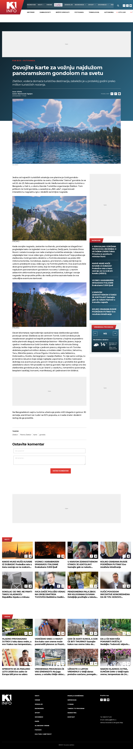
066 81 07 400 (107, 717)
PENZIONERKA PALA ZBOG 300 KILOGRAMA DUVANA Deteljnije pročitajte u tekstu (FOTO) (82, 594)
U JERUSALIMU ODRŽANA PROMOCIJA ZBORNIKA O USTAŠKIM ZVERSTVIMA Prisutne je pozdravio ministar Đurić (104, 251)
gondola (42, 435)
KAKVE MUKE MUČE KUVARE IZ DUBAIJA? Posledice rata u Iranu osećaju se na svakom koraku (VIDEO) (102, 268)
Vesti (41, 4)
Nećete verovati (62, 12)
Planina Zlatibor (25, 435)
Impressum (72, 700)
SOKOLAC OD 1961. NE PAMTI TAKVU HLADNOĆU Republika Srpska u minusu (17, 594)
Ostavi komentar (61, 471)
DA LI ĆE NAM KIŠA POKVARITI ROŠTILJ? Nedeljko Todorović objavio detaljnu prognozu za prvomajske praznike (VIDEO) (115, 642)
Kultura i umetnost (43, 734)
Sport (92, 4)
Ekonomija (80, 4)
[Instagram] (127, 5)
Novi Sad (105, 333)
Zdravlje (69, 4)
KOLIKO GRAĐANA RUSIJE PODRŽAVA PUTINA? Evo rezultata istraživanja (104, 311)
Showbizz (103, 4)
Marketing (72, 713)
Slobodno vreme (42, 725)
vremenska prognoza (103, 327)
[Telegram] (119, 93)
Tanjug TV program (76, 708)
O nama (71, 704)
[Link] (115, 93)
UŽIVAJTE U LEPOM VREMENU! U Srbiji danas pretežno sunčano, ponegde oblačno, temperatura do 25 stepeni (82, 672)
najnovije (31, 4)
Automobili (109, 12)
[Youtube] (130, 5)
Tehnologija (94, 12)
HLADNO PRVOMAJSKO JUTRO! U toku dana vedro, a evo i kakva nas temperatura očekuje (16, 642)
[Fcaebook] (112, 93)
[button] (95, 334)
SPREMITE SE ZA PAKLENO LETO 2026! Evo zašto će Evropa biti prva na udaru (16, 671)
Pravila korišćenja (76, 695)
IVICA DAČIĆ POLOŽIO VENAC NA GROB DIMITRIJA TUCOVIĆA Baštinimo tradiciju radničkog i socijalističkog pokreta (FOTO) (50, 594)
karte (35, 435)
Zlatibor (15, 435)
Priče (37, 721)
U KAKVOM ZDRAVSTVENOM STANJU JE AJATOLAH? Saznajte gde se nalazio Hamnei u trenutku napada (104, 297)
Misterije (30, 12)
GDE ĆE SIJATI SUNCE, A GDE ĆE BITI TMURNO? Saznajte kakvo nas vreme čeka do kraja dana (83, 642)
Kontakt (71, 717)
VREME (49, 4)
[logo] (17, 717)
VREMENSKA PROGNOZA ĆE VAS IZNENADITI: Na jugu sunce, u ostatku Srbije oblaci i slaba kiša (50, 672)
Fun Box (16, 61)
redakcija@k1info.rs (110, 719)
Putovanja (79, 12)
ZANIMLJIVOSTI (45, 12)
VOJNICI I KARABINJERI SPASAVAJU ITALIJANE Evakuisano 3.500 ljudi (103, 282)
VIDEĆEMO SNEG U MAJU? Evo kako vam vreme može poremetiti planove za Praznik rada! (50, 642)
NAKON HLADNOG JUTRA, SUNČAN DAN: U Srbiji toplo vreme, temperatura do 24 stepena (114, 672)
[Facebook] (124, 5)
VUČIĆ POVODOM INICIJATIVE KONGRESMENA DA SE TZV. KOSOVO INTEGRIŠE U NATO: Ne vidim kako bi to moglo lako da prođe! (115, 594)
